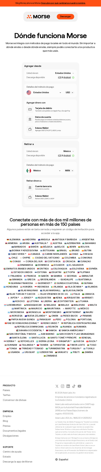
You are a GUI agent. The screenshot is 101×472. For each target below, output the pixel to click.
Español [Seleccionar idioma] (61, 459)
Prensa (6, 425)
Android (67, 77)
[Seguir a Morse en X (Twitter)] (57, 386)
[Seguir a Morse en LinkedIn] (68, 386)
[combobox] (64, 73)
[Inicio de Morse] (38, 16)
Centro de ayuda (12, 451)
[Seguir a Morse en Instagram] (62, 386)
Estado (7, 456)
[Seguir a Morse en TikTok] (74, 386)
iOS (59, 77)
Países (6, 390)
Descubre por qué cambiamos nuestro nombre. (63, 3)
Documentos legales (14, 430)
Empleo (7, 416)
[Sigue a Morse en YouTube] (79, 386)
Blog (5, 420)
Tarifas (6, 394)
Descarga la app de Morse (17, 461)
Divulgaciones (10, 435)
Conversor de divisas (14, 399)
